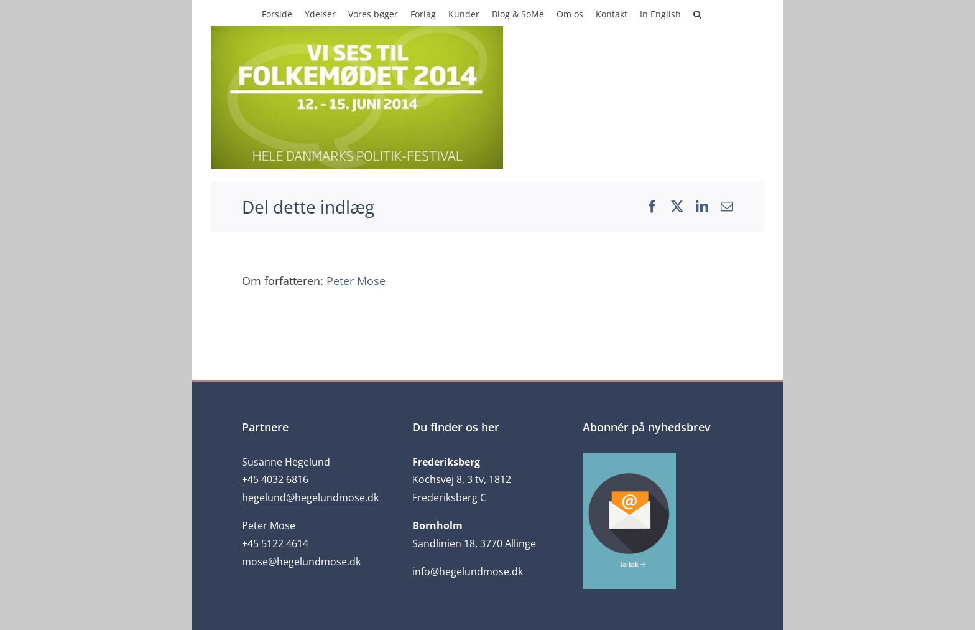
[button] (697, 13)
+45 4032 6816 (275, 479)
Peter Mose (356, 280)
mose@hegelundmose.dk (301, 561)
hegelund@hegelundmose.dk (310, 497)
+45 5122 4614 (275, 543)
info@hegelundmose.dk (467, 571)
